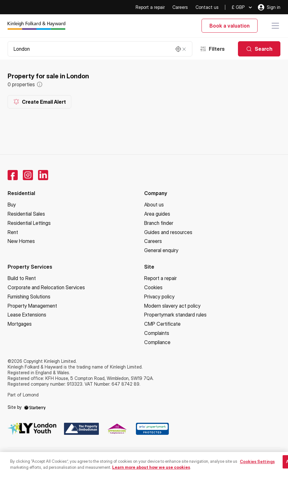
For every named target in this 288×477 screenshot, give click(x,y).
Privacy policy (159, 296)
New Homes (21, 241)
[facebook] (13, 175)
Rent (13, 232)
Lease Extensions (27, 314)
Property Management (32, 306)
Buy (12, 204)
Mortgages (20, 324)
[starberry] (35, 407)
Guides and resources (168, 232)
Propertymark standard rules (175, 314)
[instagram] (28, 175)
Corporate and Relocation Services (46, 287)
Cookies (153, 287)
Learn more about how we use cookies (151, 471)
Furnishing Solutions (29, 296)
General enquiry (161, 250)
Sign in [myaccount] (269, 7)
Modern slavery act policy (172, 306)
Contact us (207, 7)
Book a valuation (229, 26)
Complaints (156, 333)
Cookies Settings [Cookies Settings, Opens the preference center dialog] (257, 465)
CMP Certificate (162, 324)
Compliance (157, 342)
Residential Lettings (29, 223)
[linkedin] (43, 175)
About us (154, 204)
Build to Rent (22, 278)
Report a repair (150, 7)
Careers (180, 7)
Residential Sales (26, 214)
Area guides (157, 214)
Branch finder (158, 223)
